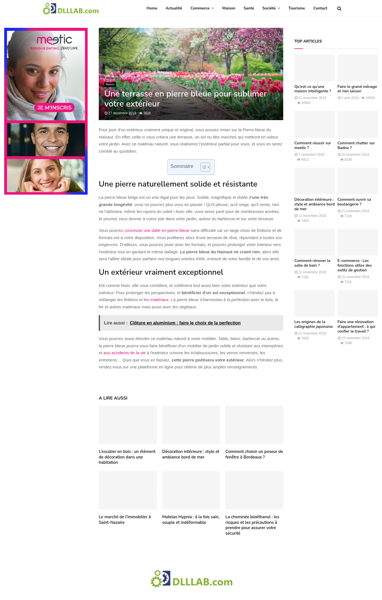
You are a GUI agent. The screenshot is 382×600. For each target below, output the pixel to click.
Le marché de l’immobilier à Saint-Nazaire (125, 519)
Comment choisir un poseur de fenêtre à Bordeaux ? (254, 454)
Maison (228, 8)
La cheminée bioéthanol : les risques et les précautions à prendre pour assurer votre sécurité (252, 525)
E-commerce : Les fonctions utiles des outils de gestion (354, 265)
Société (269, 8)
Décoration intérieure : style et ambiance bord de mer (191, 454)
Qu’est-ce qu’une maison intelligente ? (312, 89)
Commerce (200, 8)
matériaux (159, 299)
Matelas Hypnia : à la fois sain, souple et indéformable (191, 519)
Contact (320, 8)
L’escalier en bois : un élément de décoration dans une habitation (127, 457)
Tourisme (297, 8)
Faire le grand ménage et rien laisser (357, 89)
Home (152, 8)
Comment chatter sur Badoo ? (356, 145)
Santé (249, 8)
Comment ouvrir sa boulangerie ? (354, 202)
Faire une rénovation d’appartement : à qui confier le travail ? (356, 326)
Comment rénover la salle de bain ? (312, 263)
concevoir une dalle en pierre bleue (157, 230)
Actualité (174, 8)
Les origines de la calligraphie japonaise (313, 324)
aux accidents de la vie (124, 352)
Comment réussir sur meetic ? (312, 145)
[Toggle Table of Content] (202, 167)
